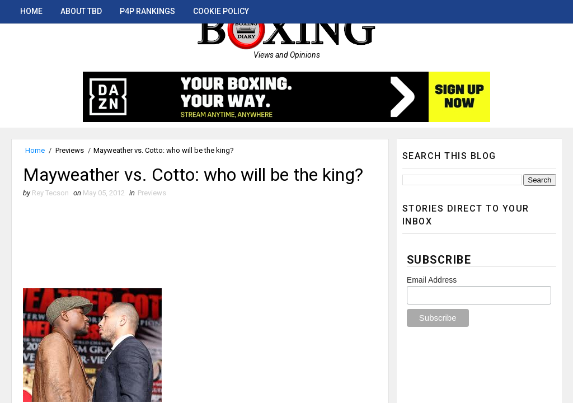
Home (31, 11)
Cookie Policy (221, 11)
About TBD (81, 11)
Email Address (432, 279)
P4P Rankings (147, 11)
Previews (69, 150)
